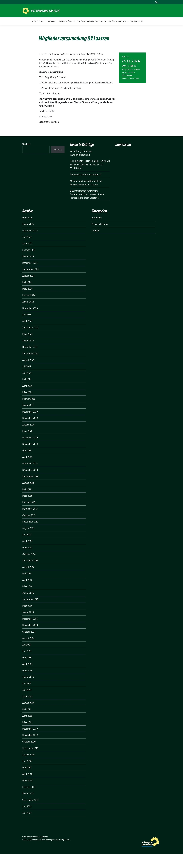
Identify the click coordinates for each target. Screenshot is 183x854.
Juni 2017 (27, 534)
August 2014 (28, 638)
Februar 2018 (28, 502)
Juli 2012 (26, 683)
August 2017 (28, 528)
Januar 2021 (28, 405)
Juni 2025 (27, 236)
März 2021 (27, 392)
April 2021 (27, 385)
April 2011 (27, 715)
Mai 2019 (26, 450)
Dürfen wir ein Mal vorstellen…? (85, 174)
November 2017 (30, 508)
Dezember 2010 (30, 728)
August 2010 (28, 754)
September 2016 (30, 560)
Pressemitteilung (100, 224)
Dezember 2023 (30, 308)
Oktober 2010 (29, 741)
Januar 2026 (28, 224)
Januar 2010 (28, 793)
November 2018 (30, 469)
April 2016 (27, 579)
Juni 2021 (27, 372)
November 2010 (30, 735)
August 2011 (28, 702)
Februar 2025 (28, 249)
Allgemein (97, 217)
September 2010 (30, 748)
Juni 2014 (27, 651)
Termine (95, 230)
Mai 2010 (26, 767)
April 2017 (27, 541)
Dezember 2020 (30, 411)
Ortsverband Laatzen (45, 11)
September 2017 (30, 521)
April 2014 (27, 664)
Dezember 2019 (30, 437)
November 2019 (30, 444)
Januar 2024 (28, 301)
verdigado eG (64, 839)
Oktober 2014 (29, 631)
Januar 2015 (28, 612)
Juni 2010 (27, 761)
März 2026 (27, 217)
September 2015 (30, 599)
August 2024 (28, 275)
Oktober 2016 (29, 554)
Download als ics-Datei (130, 79)
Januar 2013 (28, 676)
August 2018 (28, 482)
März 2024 (27, 288)
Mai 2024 (26, 282)
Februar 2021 (28, 398)
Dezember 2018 (30, 463)
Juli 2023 (26, 314)
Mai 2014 (26, 657)
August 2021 (28, 359)
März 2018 (27, 495)
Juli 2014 (26, 644)
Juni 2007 (27, 812)
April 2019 (27, 456)
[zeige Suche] (156, 2)
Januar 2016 (28, 592)
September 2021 (30, 353)
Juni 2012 (27, 689)
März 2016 (27, 586)
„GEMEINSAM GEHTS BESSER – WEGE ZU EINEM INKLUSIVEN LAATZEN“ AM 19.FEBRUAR (90, 164)
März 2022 (27, 334)
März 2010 (27, 780)
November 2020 (30, 418)
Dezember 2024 (30, 262)
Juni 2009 (27, 806)
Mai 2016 (26, 573)
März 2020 (27, 431)
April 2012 (27, 696)
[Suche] (153, 2)
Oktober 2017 (29, 515)
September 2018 (30, 476)
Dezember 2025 (30, 230)
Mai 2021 (26, 379)
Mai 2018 (26, 489)
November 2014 (30, 625)
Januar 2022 (28, 340)
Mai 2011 (26, 709)
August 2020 (28, 424)
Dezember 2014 (30, 618)
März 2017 (27, 547)
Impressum (123, 144)
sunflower (41, 839)
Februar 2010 (28, 787)
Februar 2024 (28, 295)
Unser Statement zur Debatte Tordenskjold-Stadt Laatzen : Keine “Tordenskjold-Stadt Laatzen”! (87, 194)
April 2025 (27, 243)
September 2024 (30, 269)
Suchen (26, 144)
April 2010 (27, 774)
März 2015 (27, 605)
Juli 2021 (26, 366)
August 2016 (28, 567)
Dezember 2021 (30, 347)
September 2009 (30, 799)
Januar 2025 (28, 256)
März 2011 (27, 722)
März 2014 (27, 670)
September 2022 (30, 327)
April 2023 (27, 321)
